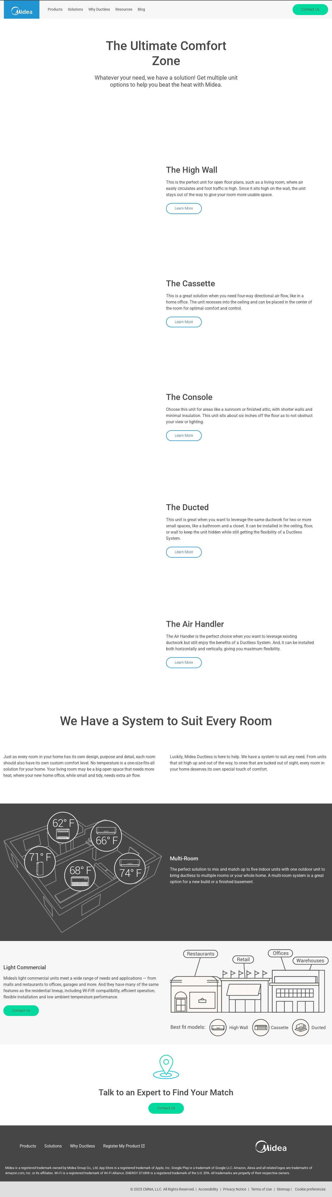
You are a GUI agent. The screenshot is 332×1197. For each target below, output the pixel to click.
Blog (141, 21)
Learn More (184, 208)
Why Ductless (99, 21)
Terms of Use (261, 1189)
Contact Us (310, 21)
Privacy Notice (234, 1189)
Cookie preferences (310, 1189)
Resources (123, 21)
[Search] (293, 6)
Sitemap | (284, 1189)
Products (55, 21)
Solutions (75, 21)
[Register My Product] (216, 6)
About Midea (254, 6)
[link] (21, 22)
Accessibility (208, 1189)
